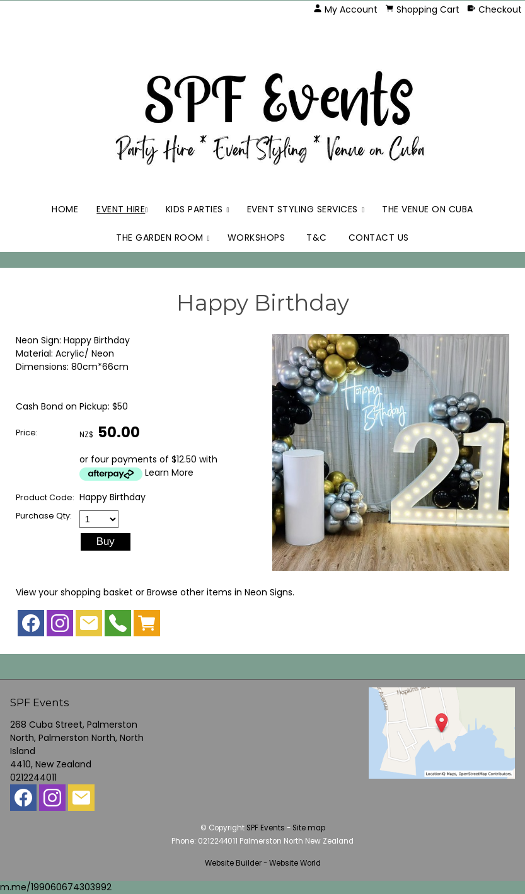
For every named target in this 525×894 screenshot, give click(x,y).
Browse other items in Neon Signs (219, 592)
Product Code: (45, 497)
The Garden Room (160, 237)
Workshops (257, 237)
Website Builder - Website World (263, 863)
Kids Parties (194, 209)
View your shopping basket (74, 592)
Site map (308, 828)
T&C (316, 237)
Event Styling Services (302, 209)
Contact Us (379, 237)
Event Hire (120, 209)
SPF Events (265, 828)
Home (65, 209)
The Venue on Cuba (427, 209)
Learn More (169, 472)
